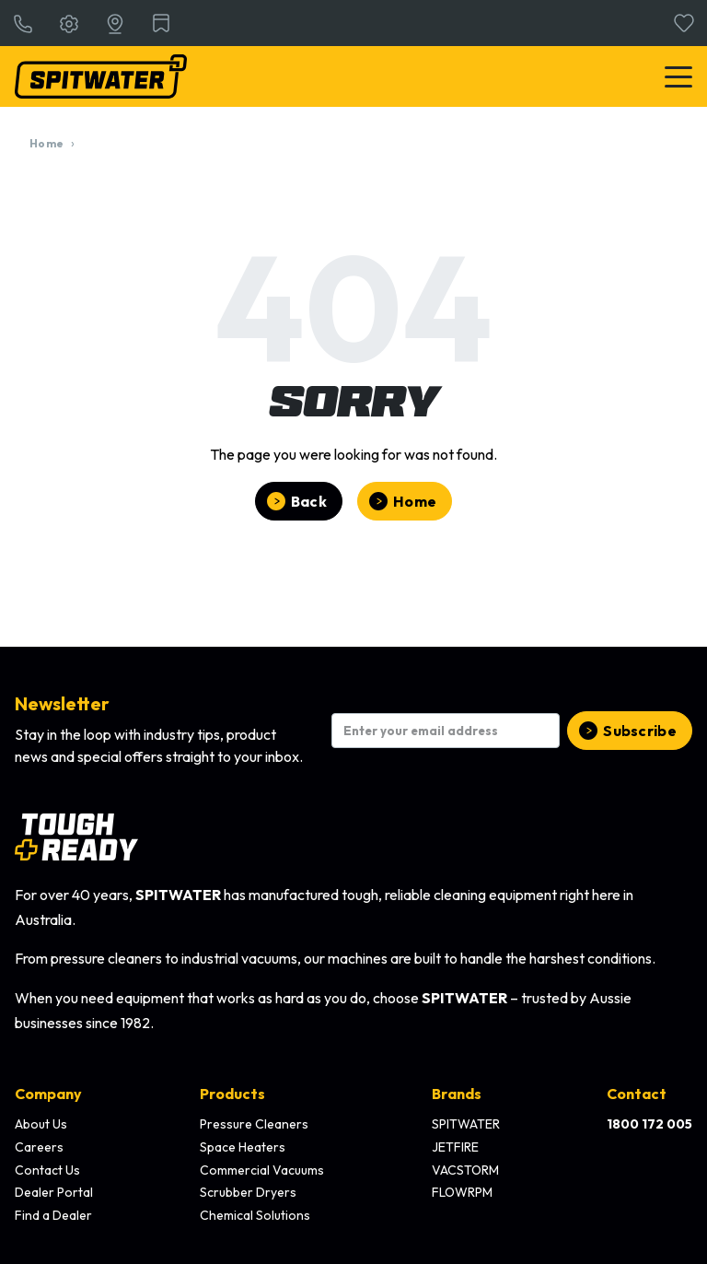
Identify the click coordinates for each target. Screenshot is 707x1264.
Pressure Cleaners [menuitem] (254, 1124)
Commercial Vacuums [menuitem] (262, 1170)
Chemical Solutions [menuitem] (255, 1215)
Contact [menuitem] (636, 1093)
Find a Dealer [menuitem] (53, 1215)
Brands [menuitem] (456, 1093)
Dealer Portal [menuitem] (54, 1192)
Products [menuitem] (232, 1093)
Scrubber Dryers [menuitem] (248, 1192)
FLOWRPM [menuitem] (462, 1192)
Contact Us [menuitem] (47, 1170)
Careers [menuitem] (39, 1147)
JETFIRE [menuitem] (455, 1147)
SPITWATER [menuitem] (466, 1124)
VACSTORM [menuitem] (465, 1170)
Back (309, 501)
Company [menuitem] (48, 1093)
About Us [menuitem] (41, 1124)
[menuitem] (649, 1125)
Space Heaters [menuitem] (242, 1147)
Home (46, 143)
